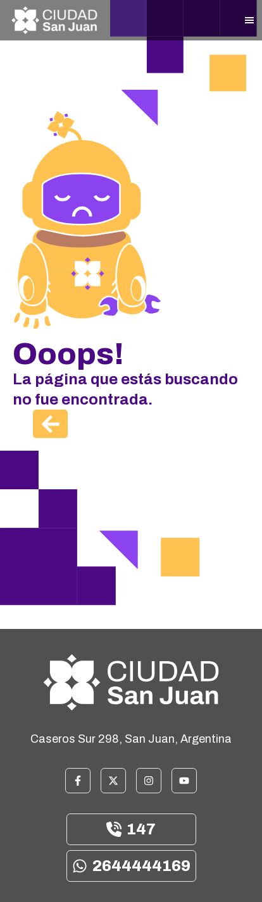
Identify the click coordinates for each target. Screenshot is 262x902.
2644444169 (131, 866)
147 (131, 829)
